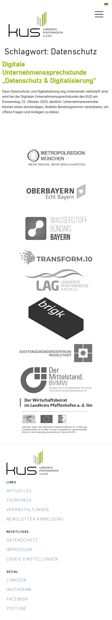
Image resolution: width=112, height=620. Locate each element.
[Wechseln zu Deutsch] (106, 5)
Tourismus (19, 500)
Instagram (18, 590)
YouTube (16, 609)
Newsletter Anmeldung (35, 519)
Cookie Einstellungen (32, 559)
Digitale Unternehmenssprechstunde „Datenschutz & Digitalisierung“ (49, 73)
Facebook (17, 599)
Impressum (19, 550)
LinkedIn (16, 580)
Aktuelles (19, 491)
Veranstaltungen (27, 510)
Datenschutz (22, 540)
